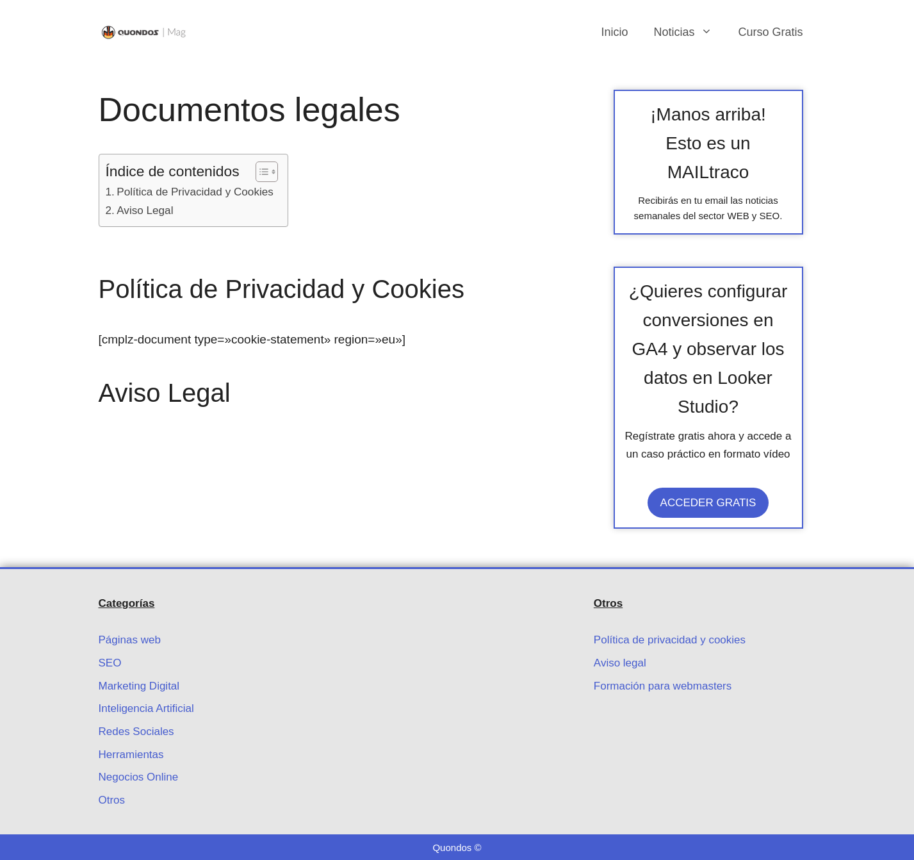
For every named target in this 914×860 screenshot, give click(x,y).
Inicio (614, 32)
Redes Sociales (136, 731)
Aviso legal (620, 663)
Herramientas (131, 754)
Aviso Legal (145, 210)
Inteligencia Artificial (146, 708)
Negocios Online (139, 777)
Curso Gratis (770, 32)
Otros (112, 800)
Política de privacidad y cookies (670, 640)
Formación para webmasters (662, 686)
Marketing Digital (139, 686)
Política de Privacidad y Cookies (195, 191)
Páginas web (130, 640)
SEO (110, 663)
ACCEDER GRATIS (708, 503)
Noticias (689, 32)
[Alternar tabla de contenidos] (260, 172)
